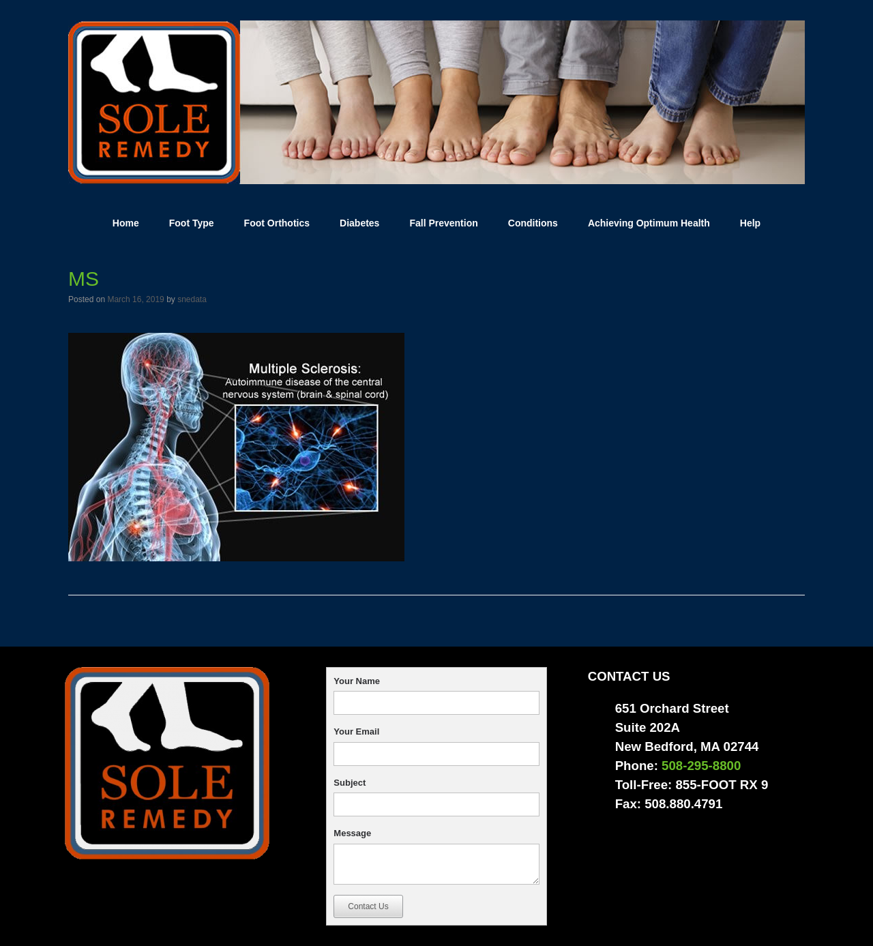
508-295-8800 (701, 765)
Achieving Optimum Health (649, 223)
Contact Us (368, 906)
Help (750, 223)
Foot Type (191, 223)
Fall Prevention (443, 223)
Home (126, 223)
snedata (192, 299)
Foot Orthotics (277, 223)
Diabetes (359, 223)
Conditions (533, 223)
